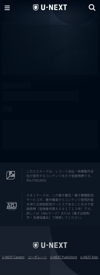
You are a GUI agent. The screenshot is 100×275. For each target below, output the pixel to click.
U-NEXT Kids (89, 257)
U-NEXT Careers (13, 257)
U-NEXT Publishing (63, 257)
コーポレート (37, 257)
